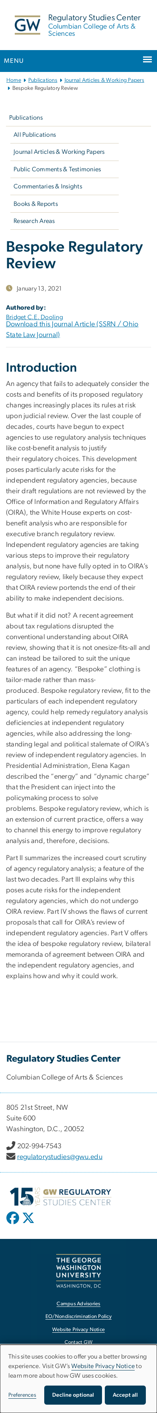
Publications (42, 80)
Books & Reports (36, 204)
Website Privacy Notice (103, 1366)
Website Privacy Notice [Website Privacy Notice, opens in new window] (78, 1329)
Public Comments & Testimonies (57, 169)
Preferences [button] (22, 1395)
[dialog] (78, 1379)
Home (13, 80)
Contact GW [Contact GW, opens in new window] (79, 1342)
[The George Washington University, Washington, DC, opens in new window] (78, 1271)
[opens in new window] (13, 1224)
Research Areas (34, 221)
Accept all (125, 1395)
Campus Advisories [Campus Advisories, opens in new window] (78, 1303)
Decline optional (73, 1395)
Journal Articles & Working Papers (104, 80)
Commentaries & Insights (48, 186)
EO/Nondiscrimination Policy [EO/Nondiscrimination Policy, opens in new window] (78, 1316)
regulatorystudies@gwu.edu (59, 1157)
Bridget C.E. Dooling (34, 317)
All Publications (35, 135)
